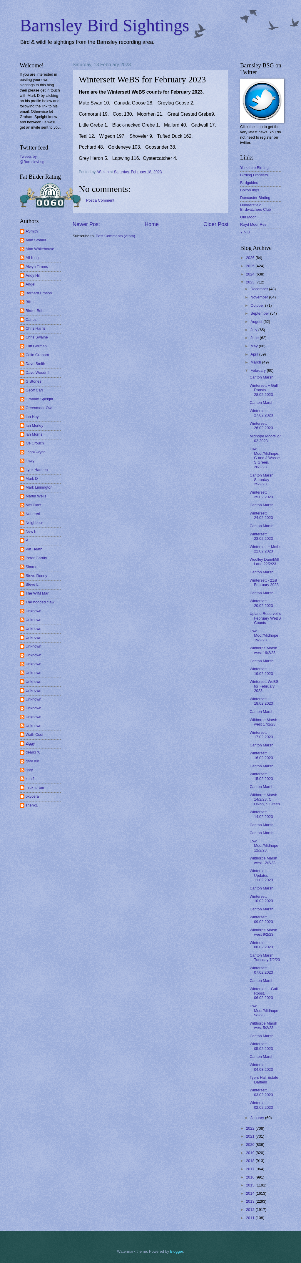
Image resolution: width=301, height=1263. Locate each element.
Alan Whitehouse (40, 249)
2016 (250, 1177)
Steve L (32, 584)
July (254, 330)
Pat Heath (34, 549)
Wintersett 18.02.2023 (261, 701)
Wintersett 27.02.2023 (261, 413)
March (256, 362)
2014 (250, 1193)
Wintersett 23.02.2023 (261, 536)
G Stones (33, 381)
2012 (250, 1209)
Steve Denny (36, 575)
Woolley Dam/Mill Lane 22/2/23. (264, 561)
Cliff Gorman (36, 346)
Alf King (32, 257)
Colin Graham (37, 355)
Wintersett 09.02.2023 (261, 919)
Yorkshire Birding (254, 167)
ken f (30, 778)
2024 (250, 274)
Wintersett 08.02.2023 (261, 944)
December (259, 289)
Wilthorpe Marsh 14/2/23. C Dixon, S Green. (265, 799)
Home (152, 224)
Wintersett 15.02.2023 (261, 776)
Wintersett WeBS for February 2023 (264, 686)
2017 (250, 1169)
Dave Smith (35, 363)
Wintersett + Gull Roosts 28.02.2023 (264, 390)
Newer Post (86, 224)
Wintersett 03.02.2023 (261, 1092)
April (254, 354)
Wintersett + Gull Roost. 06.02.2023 (264, 993)
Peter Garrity (36, 558)
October (257, 305)
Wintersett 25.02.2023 (261, 494)
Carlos (31, 319)
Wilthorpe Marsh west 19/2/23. (263, 650)
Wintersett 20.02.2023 (261, 603)
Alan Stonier (36, 240)
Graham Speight (39, 399)
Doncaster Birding (255, 197)
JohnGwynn (36, 452)
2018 (250, 1161)
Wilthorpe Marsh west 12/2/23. (263, 860)
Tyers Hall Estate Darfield (264, 1079)
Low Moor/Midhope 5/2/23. (264, 1010)
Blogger (176, 1251)
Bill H (30, 302)
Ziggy (30, 743)
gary (29, 770)
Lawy (30, 461)
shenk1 (32, 805)
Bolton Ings (249, 190)
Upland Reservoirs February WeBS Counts (265, 618)
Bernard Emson (39, 293)
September (260, 313)
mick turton (35, 787)
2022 (250, 1128)
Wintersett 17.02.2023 (261, 734)
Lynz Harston (37, 469)
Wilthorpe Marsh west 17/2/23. (263, 722)
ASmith (32, 231)
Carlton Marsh (261, 377)
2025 (250, 266)
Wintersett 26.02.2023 (261, 425)
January (257, 1118)
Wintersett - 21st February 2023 (264, 582)
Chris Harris (36, 328)
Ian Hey (32, 416)
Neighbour (34, 522)
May (254, 346)
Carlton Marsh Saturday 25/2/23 (261, 480)
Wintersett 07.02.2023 (261, 970)
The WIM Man (37, 593)
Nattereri (33, 514)
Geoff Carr (34, 390)
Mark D (32, 478)
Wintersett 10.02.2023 (261, 898)
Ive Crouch (35, 443)
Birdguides (249, 182)
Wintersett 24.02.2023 (261, 515)
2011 (250, 1218)
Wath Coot (34, 734)
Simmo (31, 567)
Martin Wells (36, 496)
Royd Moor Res (253, 224)
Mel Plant (33, 505)
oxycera (32, 796)
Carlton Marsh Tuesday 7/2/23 (265, 957)
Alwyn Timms (37, 266)
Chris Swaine (37, 337)
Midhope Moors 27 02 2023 (265, 438)
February (258, 370)
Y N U (245, 232)
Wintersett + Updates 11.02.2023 (261, 875)
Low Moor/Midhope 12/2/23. (264, 845)
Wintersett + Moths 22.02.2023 (265, 549)
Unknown (33, 611)
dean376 (33, 752)
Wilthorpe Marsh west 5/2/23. (263, 1025)
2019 (250, 1153)
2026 (250, 257)
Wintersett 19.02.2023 (261, 671)
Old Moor (248, 217)
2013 (250, 1201)
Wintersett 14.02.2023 (261, 814)
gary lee (32, 761)
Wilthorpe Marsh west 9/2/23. (263, 932)
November (259, 297)
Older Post (215, 224)
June (255, 338)
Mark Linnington (39, 487)
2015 (250, 1185)
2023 (250, 282)
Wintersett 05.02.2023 (261, 1046)
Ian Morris (34, 434)
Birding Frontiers (254, 175)
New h (31, 531)
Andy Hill (33, 275)
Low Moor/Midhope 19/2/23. (264, 635)
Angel (30, 284)
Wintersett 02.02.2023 (261, 1105)
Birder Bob (35, 310)
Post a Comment (100, 200)
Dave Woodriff (37, 372)
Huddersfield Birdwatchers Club (255, 207)
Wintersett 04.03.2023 (261, 1067)
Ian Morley (34, 425)
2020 (250, 1144)
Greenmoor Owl (39, 408)
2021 (250, 1136)
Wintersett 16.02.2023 (261, 755)
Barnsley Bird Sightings (104, 25)
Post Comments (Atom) (115, 236)
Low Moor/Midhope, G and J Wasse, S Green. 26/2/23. (265, 458)
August (256, 321)
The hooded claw (40, 602)
